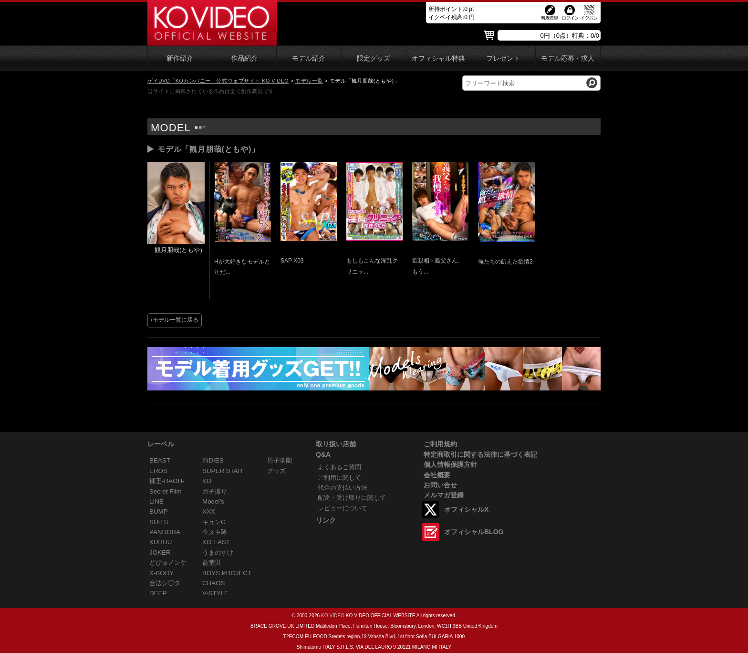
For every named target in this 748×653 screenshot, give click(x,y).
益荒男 (211, 562)
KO (206, 480)
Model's (213, 501)
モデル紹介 (308, 58)
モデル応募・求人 (567, 58)
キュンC (214, 522)
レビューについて (342, 508)
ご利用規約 (440, 444)
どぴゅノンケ (168, 562)
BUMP (158, 511)
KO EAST (216, 542)
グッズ (276, 470)
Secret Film (165, 491)
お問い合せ (440, 485)
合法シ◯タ (164, 583)
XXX (208, 511)
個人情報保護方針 (450, 464)
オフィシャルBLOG (473, 532)
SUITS (158, 522)
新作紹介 (179, 58)
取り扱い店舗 (336, 444)
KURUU (160, 542)
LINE (156, 501)
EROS (158, 470)
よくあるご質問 (339, 467)
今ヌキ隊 (214, 532)
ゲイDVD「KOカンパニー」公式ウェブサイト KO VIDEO (218, 81)
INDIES (213, 460)
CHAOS (213, 583)
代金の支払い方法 (342, 487)
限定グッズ (373, 58)
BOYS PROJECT (226, 573)
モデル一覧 (309, 81)
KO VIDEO (332, 615)
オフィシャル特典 (438, 58)
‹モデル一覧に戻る (174, 319)
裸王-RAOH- (167, 480)
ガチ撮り (214, 491)
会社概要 (437, 475)
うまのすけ (217, 552)
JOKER (160, 552)
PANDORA (164, 532)
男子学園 (279, 460)
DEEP (157, 593)
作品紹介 (244, 58)
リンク (326, 520)
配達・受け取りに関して (352, 497)
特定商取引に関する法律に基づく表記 (480, 454)
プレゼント (503, 58)
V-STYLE (215, 593)
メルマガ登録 (444, 495)
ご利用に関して (339, 477)
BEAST (159, 460)
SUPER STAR (222, 470)
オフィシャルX (466, 509)
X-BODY (161, 573)
